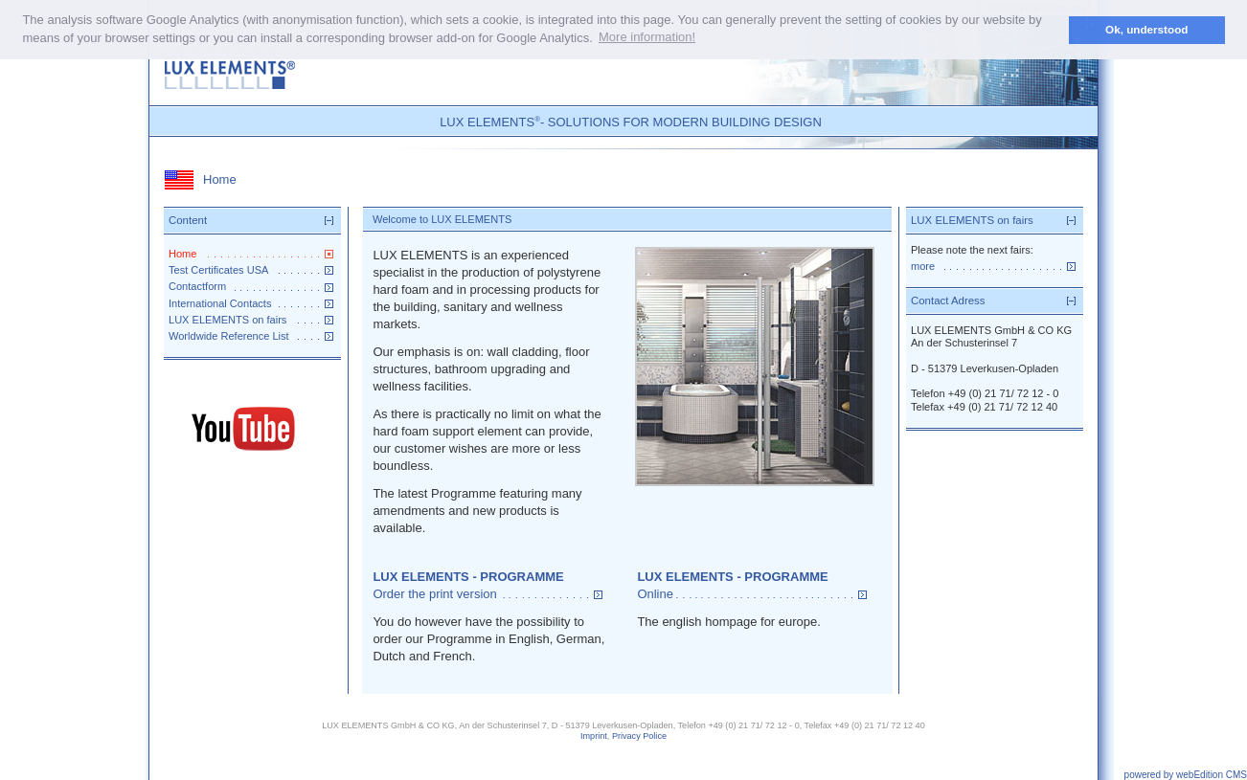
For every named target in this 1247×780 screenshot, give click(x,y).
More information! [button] (647, 37)
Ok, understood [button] (1146, 29)
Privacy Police (639, 736)
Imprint (593, 736)
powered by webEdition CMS (1185, 774)
